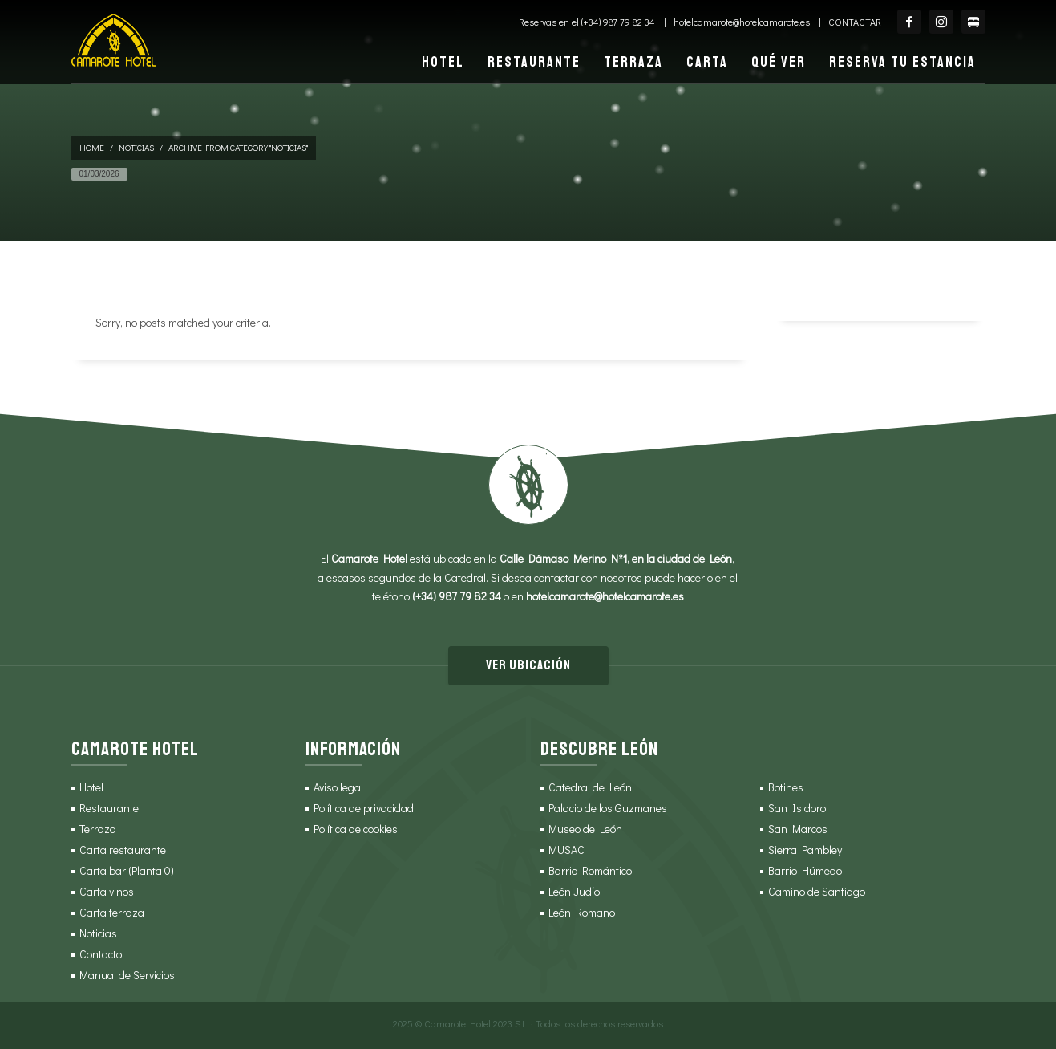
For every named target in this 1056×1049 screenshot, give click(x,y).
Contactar (854, 21)
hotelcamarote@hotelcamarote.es (605, 596)
